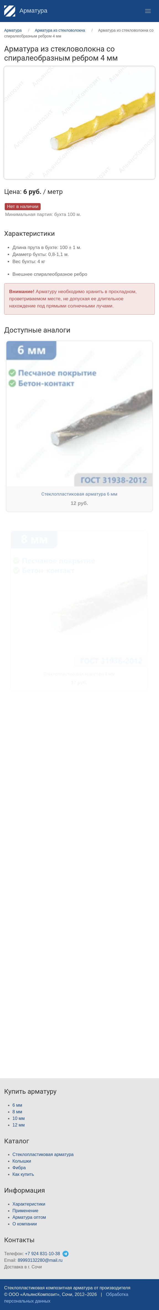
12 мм (18, 1125)
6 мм (17, 1105)
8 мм (17, 1111)
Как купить (23, 1174)
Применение (25, 1210)
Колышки (21, 1161)
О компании (24, 1224)
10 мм (18, 1118)
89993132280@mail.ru (40, 1260)
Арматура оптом (29, 1217)
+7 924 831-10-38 (42, 1253)
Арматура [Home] (25, 10)
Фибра (19, 1167)
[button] (148, 11)
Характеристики (28, 1204)
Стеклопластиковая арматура (43, 1154)
